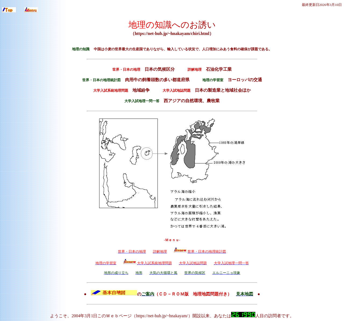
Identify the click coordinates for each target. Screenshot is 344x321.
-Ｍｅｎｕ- (172, 240)
